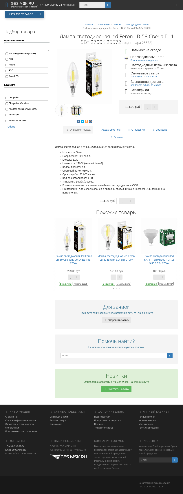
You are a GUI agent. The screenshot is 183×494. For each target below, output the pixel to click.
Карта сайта (56, 424)
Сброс (10, 126)
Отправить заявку (116, 320)
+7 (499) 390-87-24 (14, 446)
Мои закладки (146, 424)
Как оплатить (152, 76)
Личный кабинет (147, 417)
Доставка (159, 129)
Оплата (116, 137)
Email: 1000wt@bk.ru (15, 450)
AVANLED (14, 76)
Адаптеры (14, 114)
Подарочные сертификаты (107, 420)
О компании (11, 417)
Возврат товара (58, 420)
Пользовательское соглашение (21, 431)
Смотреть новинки (116, 389)
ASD (11, 70)
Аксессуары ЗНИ (17, 120)
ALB (11, 59)
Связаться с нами (59, 417)
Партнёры (99, 424)
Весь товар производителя (144, 60)
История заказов (147, 420)
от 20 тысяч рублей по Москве (146, 85)
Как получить (137, 76)
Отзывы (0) (136, 129)
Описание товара (78, 129)
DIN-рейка (14, 97)
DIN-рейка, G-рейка (19, 103)
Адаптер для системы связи (23, 109)
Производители (102, 417)
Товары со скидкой (103, 428)
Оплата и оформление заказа (20, 420)
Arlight (12, 64)
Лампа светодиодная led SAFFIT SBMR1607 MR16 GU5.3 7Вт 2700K (159, 260)
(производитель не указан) (22, 53)
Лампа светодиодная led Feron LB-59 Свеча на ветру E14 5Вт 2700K (74, 260)
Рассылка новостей (149, 428)
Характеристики (108, 129)
